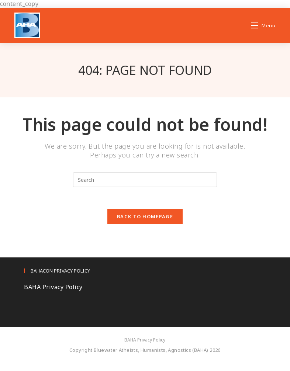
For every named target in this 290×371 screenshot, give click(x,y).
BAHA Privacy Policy (53, 287)
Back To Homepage (145, 216)
